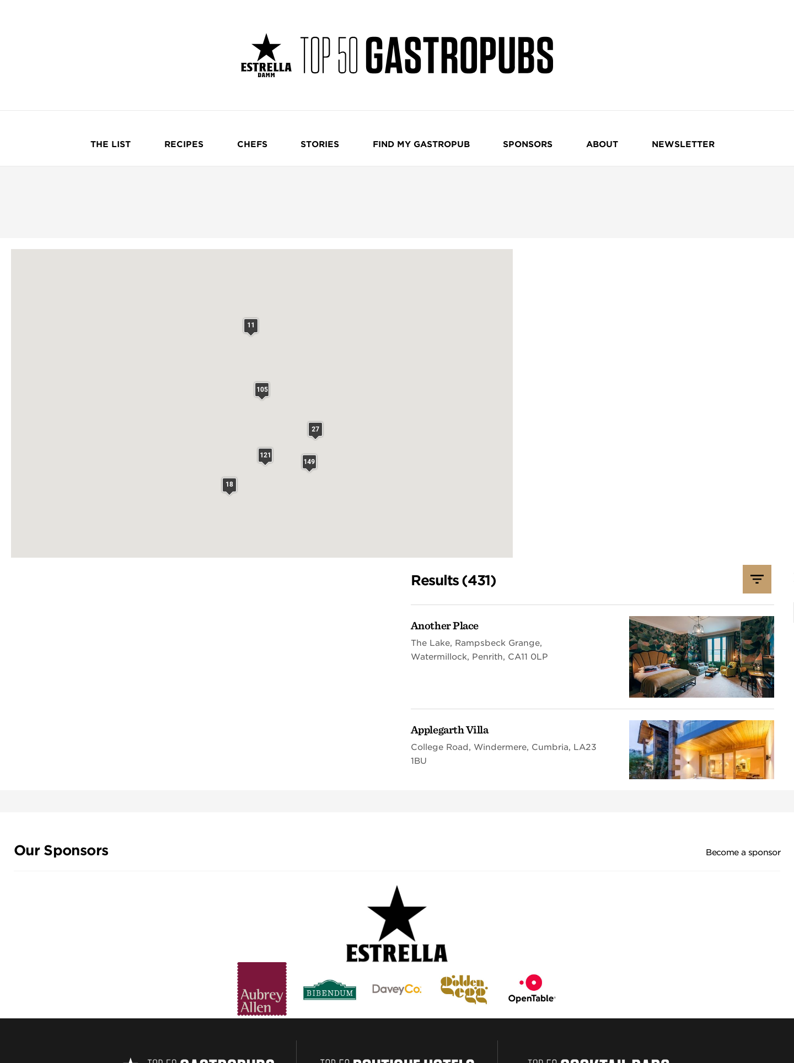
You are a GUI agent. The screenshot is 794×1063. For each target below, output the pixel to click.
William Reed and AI (394, 1029)
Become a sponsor (743, 632)
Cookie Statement (269, 1029)
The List (164, 140)
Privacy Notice (216, 1029)
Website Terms (168, 1029)
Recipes (220, 140)
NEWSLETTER (618, 140)
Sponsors (497, 140)
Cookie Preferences (329, 1029)
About (555, 140)
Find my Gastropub (407, 140)
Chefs (272, 140)
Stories (323, 140)
